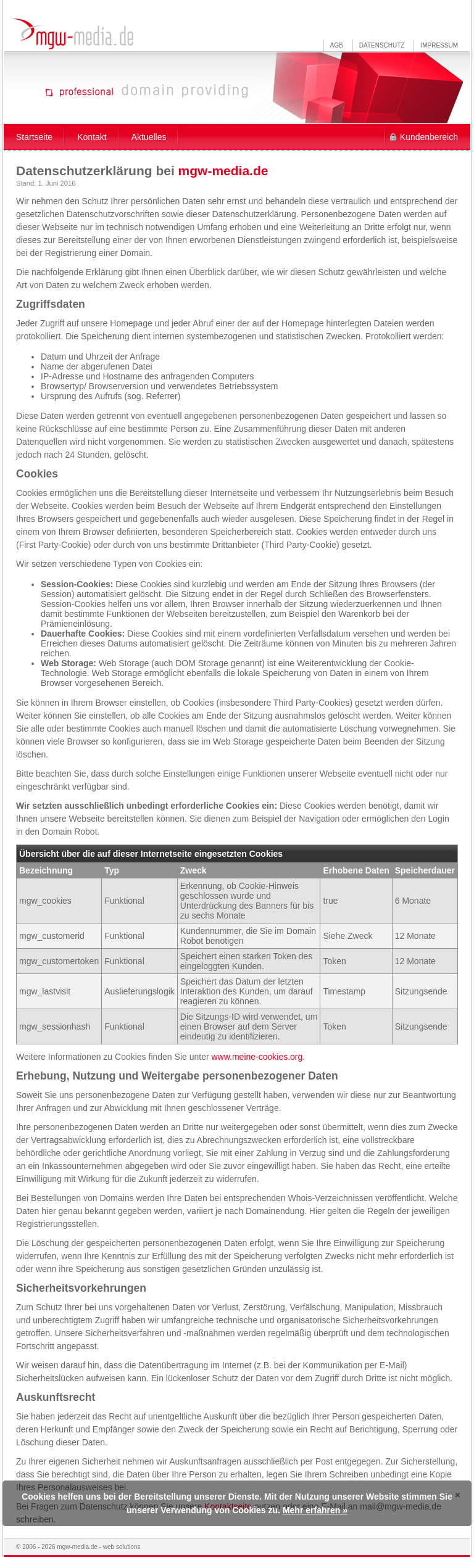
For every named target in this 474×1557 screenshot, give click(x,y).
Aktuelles (149, 137)
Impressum (439, 45)
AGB (336, 45)
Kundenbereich (429, 137)
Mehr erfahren (311, 1510)
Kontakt (91, 137)
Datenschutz (382, 45)
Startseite (34, 137)
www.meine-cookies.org (256, 1057)
